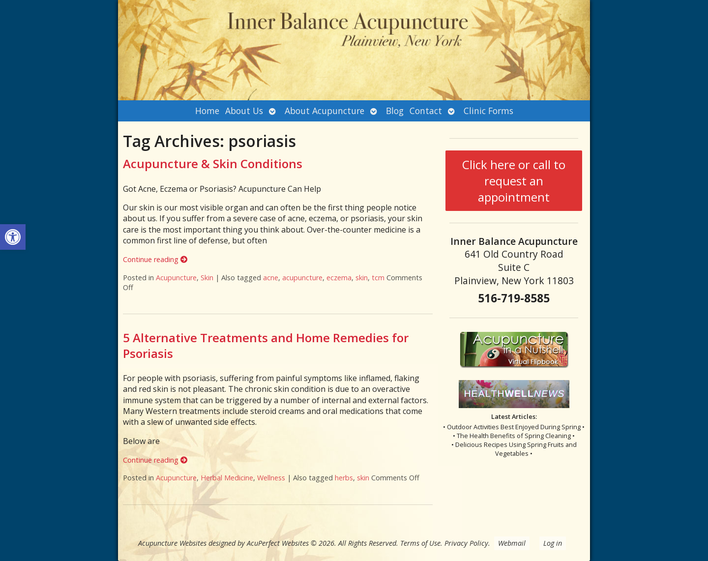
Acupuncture (176, 277)
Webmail (512, 543)
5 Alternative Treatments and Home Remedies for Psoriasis (266, 345)
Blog (395, 111)
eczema (339, 277)
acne (270, 277)
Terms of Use (420, 543)
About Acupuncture (324, 111)
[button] (13, 237)
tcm (378, 277)
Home (207, 111)
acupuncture (302, 277)
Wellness (271, 477)
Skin (207, 277)
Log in (552, 543)
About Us (244, 111)
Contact (426, 111)
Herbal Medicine (227, 477)
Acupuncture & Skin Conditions (212, 163)
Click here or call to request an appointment (513, 180)
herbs (344, 477)
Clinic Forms (488, 111)
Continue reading (155, 259)
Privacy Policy (466, 543)
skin (361, 277)
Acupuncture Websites (172, 543)
